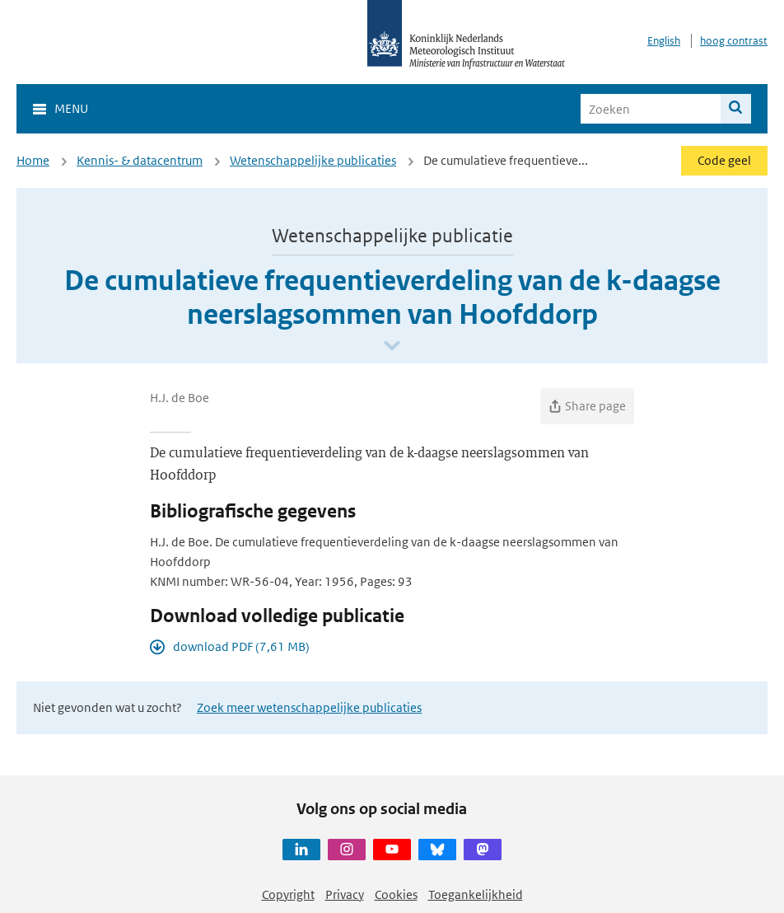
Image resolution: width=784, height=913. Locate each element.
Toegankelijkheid (475, 894)
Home (32, 160)
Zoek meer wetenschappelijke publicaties (309, 707)
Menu (71, 108)
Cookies (396, 894)
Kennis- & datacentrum (140, 160)
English (663, 41)
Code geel (724, 160)
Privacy (344, 894)
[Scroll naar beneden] (392, 346)
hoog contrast (734, 41)
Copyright (288, 894)
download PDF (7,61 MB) (241, 646)
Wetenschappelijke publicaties (313, 160)
